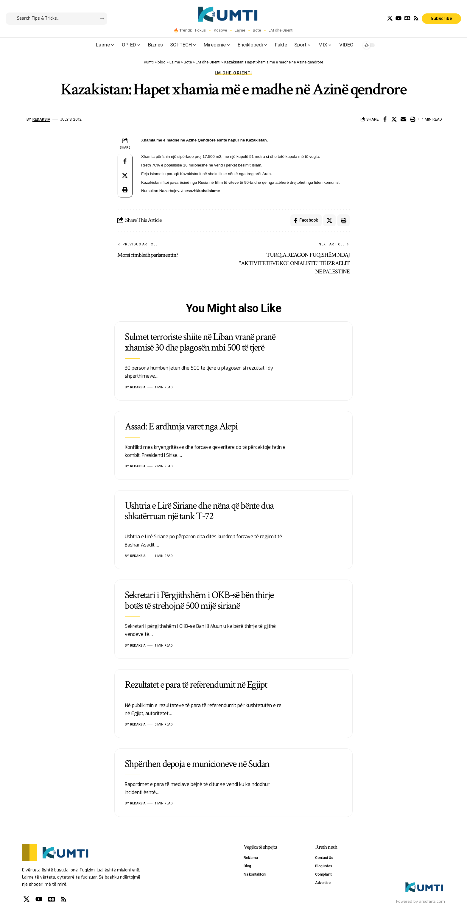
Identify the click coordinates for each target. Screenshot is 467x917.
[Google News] (407, 18)
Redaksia (41, 119)
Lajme (240, 30)
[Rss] (416, 18)
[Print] (412, 119)
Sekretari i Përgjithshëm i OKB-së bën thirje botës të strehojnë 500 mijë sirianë (199, 600)
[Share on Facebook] (385, 119)
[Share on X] (394, 119)
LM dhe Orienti (281, 30)
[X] (390, 18)
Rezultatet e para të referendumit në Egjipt (196, 684)
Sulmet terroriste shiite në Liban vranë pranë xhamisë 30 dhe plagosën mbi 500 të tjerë (200, 342)
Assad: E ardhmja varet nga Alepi (181, 426)
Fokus (200, 30)
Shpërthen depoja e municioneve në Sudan (197, 763)
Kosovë (220, 30)
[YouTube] (398, 18)
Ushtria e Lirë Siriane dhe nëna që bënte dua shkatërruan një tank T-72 (199, 511)
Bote (257, 30)
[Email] (403, 119)
